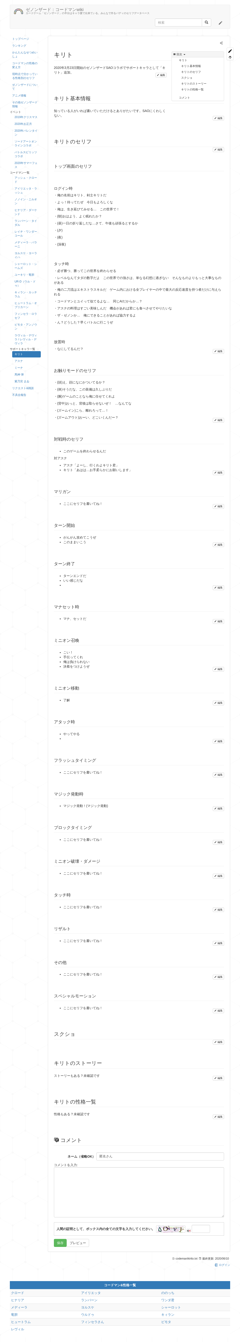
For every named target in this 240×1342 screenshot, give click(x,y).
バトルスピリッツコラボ (26, 154)
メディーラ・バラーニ (26, 244)
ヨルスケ (87, 1307)
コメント (184, 97)
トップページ (20, 39)
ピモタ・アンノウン (26, 326)
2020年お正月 (23, 124)
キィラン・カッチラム (26, 294)
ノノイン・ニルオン (26, 201)
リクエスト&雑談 (23, 388)
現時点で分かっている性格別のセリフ (25, 76)
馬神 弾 (19, 374)
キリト (19, 354)
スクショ (186, 77)
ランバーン (89, 1300)
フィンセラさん (92, 1322)
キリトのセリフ (191, 72)
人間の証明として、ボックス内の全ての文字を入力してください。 (105, 1229)
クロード (17, 1293)
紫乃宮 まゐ (22, 381)
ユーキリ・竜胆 (24, 274)
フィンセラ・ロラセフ (26, 316)
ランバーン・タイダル (26, 223)
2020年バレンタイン (26, 132)
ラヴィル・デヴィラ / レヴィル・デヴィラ (26, 339)
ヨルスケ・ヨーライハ (26, 255)
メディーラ (19, 1307)
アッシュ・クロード (26, 179)
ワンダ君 (167, 1300)
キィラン (167, 1314)
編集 (161, 75)
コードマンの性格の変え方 (25, 65)
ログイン (222, 1265)
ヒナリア (17, 1300)
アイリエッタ (91, 1293)
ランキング (19, 45)
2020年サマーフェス (26, 165)
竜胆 (14, 1314)
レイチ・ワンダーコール (26, 233)
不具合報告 (19, 395)
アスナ (19, 361)
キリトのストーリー (193, 83)
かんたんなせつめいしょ (25, 54)
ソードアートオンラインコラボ (26, 143)
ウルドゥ (87, 1314)
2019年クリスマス (26, 117)
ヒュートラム (21, 1322)
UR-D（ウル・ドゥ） (25, 283)
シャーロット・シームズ (26, 266)
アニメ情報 (19, 95)
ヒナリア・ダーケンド (26, 212)
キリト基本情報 (191, 66)
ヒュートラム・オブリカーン (26, 305)
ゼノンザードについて (25, 86)
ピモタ (166, 1322)
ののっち (167, 1293)
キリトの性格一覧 (192, 89)
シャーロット (171, 1307)
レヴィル (17, 1329)
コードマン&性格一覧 (120, 1285)
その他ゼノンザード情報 (25, 104)
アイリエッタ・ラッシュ (26, 190)
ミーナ (19, 367)
